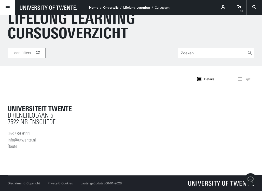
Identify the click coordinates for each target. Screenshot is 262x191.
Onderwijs (110, 7)
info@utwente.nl (22, 140)
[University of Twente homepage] (48, 7)
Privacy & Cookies (60, 183)
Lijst (244, 79)
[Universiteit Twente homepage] (221, 183)
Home (93, 7)
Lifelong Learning (136, 7)
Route (12, 146)
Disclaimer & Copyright (24, 183)
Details (205, 79)
